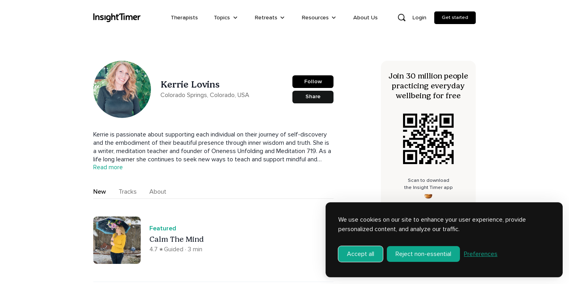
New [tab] (99, 192)
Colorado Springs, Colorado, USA (204, 95)
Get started (455, 17)
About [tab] (157, 192)
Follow (313, 81)
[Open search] (401, 17)
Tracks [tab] (128, 192)
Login (419, 17)
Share (312, 96)
